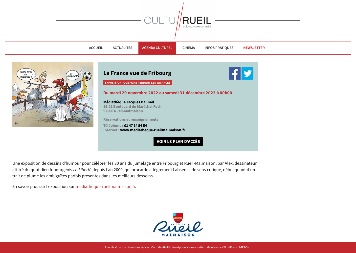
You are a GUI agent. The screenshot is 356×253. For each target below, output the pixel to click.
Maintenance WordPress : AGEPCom (229, 248)
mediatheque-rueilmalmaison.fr (105, 187)
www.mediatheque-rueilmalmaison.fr (152, 130)
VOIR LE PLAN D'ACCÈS (178, 141)
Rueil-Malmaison (115, 248)
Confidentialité (160, 248)
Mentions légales (138, 248)
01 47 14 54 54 (135, 125)
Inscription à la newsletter (188, 248)
